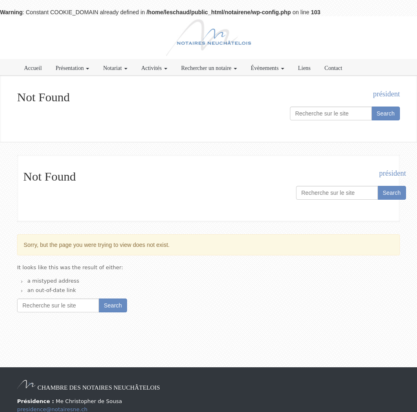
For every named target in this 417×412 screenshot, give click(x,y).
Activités (154, 68)
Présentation (73, 68)
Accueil (33, 68)
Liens (304, 68)
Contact (333, 68)
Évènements (267, 68)
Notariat (115, 68)
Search (386, 113)
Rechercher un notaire (209, 68)
